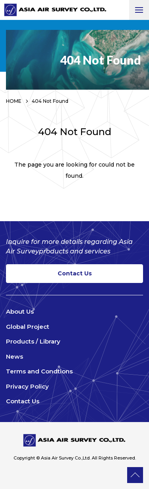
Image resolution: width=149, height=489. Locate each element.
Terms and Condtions (39, 371)
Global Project (27, 326)
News (14, 356)
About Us (20, 311)
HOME (13, 101)
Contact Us (75, 273)
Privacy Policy (27, 386)
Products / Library (33, 341)
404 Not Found (50, 101)
